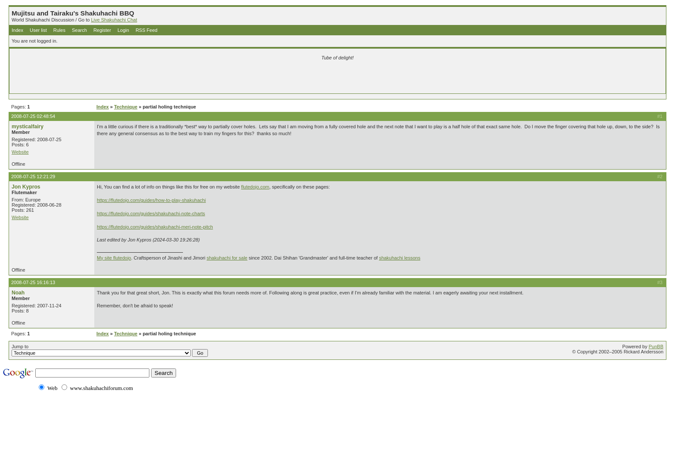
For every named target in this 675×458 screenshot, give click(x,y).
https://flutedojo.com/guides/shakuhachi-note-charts (151, 213)
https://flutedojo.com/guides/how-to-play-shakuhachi (151, 200)
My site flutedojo (114, 257)
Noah (18, 293)
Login (123, 30)
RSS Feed (147, 30)
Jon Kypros (26, 187)
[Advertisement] (236, 78)
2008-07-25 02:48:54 (33, 116)
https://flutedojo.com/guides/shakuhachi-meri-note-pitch (155, 226)
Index (17, 30)
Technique (125, 106)
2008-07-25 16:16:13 (33, 282)
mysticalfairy (27, 127)
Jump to (110, 350)
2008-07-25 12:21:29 (33, 176)
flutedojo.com (255, 186)
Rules (59, 30)
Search (79, 30)
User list (38, 30)
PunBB (656, 346)
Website (20, 152)
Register (102, 30)
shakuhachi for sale (227, 257)
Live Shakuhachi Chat (114, 19)
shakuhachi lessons (399, 257)
